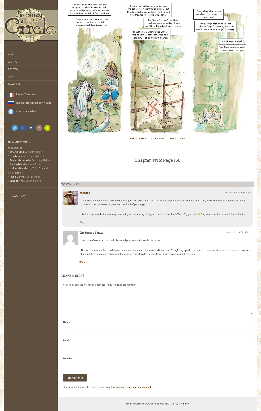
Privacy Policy (18, 196)
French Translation (22, 94)
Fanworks (14, 84)
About (11, 76)
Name (67, 322)
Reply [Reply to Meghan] (83, 222)
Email (67, 340)
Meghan (85, 193)
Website (67, 358)
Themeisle (184, 403)
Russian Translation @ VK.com (29, 102)
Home (11, 54)
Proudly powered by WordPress (140, 403)
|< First (133, 138)
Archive (12, 62)
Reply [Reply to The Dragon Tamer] (82, 262)
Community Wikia (22, 111)
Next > (173, 138)
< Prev (142, 138)
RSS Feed (13, 69)
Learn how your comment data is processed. (128, 387)
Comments (158, 138)
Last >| (182, 138)
